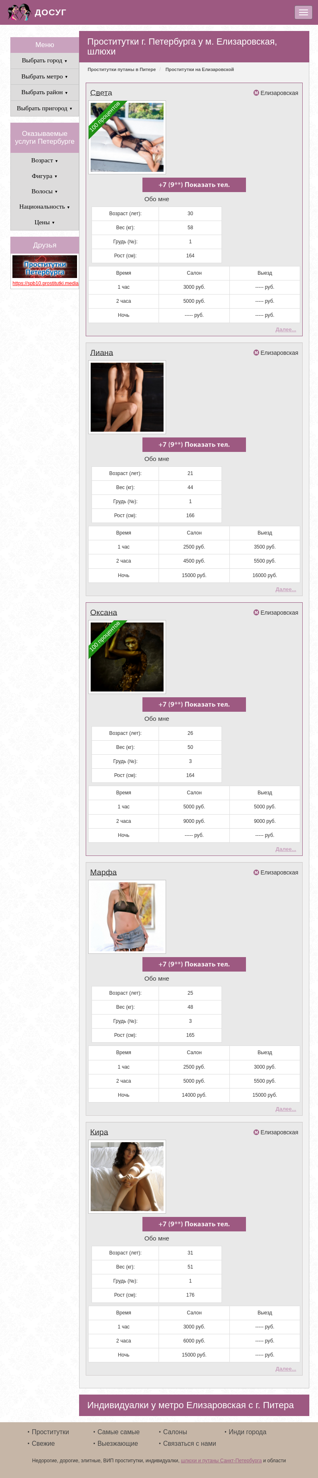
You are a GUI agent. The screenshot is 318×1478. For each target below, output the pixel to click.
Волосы (44, 191)
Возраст (44, 160)
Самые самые (118, 1431)
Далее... (285, 329)
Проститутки (50, 1431)
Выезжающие (117, 1443)
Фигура (45, 175)
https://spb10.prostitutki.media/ (44, 283)
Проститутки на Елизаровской (200, 69)
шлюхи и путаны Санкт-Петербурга (221, 1461)
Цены (44, 222)
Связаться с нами (189, 1443)
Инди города (248, 1431)
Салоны (175, 1431)
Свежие (43, 1443)
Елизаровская (279, 93)
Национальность (44, 206)
